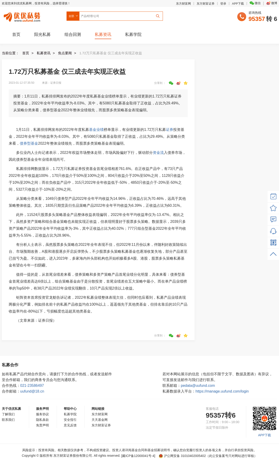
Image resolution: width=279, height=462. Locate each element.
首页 (16, 34)
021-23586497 (32, 385)
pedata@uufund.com (198, 385)
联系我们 (8, 420)
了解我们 (8, 414)
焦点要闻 (65, 53)
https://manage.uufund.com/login (222, 391)
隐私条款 (42, 420)
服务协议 (42, 414)
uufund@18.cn (32, 391)
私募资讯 (103, 34)
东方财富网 (183, 3)
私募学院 (133, 34)
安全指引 (70, 420)
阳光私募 (42, 34)
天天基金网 (100, 420)
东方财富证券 (206, 3)
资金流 (158, 153)
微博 (271, 3)
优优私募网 (23, 16)
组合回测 (72, 34)
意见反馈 (70, 425)
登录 (223, 3)
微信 (255, 3)
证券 (169, 130)
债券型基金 (29, 143)
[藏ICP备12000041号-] (138, 456)
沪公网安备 (182, 456)
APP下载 (238, 3)
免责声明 (42, 425)
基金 (92, 130)
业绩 (100, 130)
